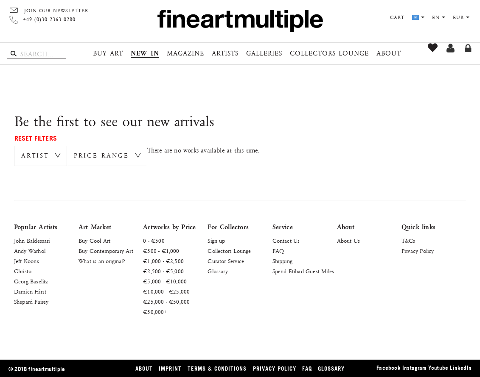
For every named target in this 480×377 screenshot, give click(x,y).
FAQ (278, 251)
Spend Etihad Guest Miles (303, 271)
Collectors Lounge (229, 251)
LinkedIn (461, 367)
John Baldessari (32, 241)
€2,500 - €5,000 (163, 271)
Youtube (438, 367)
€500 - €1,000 (161, 251)
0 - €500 (154, 241)
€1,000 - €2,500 (163, 261)
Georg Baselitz (31, 282)
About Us (348, 241)
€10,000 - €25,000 (166, 292)
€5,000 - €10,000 (165, 282)
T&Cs (408, 241)
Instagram (414, 367)
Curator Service (226, 261)
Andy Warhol (29, 251)
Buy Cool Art (94, 241)
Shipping (282, 261)
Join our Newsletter (56, 11)
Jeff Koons (26, 261)
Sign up (450, 48)
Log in (468, 48)
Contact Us (286, 241)
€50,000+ (155, 312)
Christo (22, 271)
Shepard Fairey (31, 302)
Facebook (388, 367)
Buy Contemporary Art (106, 251)
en (438, 17)
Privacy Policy (417, 251)
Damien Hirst (30, 292)
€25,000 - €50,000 (166, 302)
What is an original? (102, 261)
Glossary (218, 271)
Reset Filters (35, 138)
